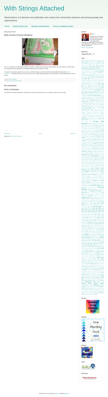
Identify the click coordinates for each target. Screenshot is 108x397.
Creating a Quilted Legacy (93, 115)
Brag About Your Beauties (87, 93)
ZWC (96, 294)
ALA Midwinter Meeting (93, 68)
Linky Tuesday (98, 176)
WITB (98, 286)
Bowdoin (102, 92)
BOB (100, 87)
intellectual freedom (88, 159)
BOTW (94, 92)
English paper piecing (99, 128)
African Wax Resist (94, 65)
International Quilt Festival (98, 159)
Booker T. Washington (88, 91)
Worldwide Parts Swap (99, 289)
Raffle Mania (88, 235)
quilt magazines (84, 229)
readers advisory (96, 237)
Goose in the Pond (89, 145)
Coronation (83, 113)
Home (6, 26)
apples (90, 72)
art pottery (88, 74)
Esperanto (99, 130)
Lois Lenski (92, 177)
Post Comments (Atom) (16, 136)
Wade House (101, 278)
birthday (98, 83)
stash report (100, 257)
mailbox (99, 180)
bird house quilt (85, 83)
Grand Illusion (101, 145)
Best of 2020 (86, 81)
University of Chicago (85, 272)
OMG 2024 (95, 211)
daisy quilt (96, 118)
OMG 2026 (83, 213)
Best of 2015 (92, 80)
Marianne (85, 185)
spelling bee (99, 255)
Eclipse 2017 (87, 126)
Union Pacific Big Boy (99, 271)
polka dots (101, 222)
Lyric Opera (97, 178)
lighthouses (83, 176)
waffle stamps (84, 280)
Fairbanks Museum (86, 133)
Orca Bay (94, 214)
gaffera (56, 393)
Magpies (95, 180)
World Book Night (84, 289)
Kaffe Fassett (92, 163)
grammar (95, 145)
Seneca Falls (98, 249)
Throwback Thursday (89, 268)
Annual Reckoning (99, 71)
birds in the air (92, 83)
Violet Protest (86, 278)
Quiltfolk (93, 232)
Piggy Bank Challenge (91, 220)
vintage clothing (97, 275)
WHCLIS (90, 285)
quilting (96, 232)
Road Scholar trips (20, 26)
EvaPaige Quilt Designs (88, 131)
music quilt (96, 195)
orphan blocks (100, 216)
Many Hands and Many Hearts (93, 183)
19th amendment (100, 60)
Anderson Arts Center (89, 71)
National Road (101, 197)
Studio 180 (88, 260)
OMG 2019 (90, 210)
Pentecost (83, 219)
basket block (101, 77)
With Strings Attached (34, 8)
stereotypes (89, 259)
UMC (93, 271)
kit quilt (94, 165)
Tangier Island (97, 262)
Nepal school (84, 200)
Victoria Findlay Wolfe (94, 274)
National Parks (93, 197)
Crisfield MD (101, 115)
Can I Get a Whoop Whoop (94, 95)
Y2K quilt (90, 291)
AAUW (99, 62)
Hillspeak (96, 152)
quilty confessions (93, 234)
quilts (99, 232)
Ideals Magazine (87, 156)
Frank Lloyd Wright (92, 139)
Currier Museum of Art (99, 116)
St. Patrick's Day (93, 257)
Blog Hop (88, 87)
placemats (90, 222)
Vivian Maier (92, 278)
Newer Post (7, 133)
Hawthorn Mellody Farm (99, 149)
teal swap (96, 263)
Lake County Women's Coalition (96, 170)
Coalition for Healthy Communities (92, 110)
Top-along (101, 268)
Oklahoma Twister (87, 208)
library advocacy (100, 174)
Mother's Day (87, 191)
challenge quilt (93, 100)
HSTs (96, 154)
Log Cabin (87, 177)
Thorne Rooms (99, 266)
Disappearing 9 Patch (96, 123)
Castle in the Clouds (94, 98)
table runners (84, 262)
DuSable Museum (88, 125)
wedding (98, 280)
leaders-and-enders (85, 172)
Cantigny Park (84, 97)
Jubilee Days (101, 162)
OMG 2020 (95, 210)
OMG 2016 (95, 208)
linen (93, 176)
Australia (85, 75)
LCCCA (98, 171)
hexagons (91, 152)
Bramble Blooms (97, 93)
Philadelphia (96, 219)
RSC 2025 (92, 245)
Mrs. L (89, 192)
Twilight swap (101, 269)
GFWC (95, 143)
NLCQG (83, 205)
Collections (102, 110)
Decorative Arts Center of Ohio (95, 119)
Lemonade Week (95, 172)
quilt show (101, 229)
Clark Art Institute (97, 109)
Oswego (83, 217)
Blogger (67, 393)
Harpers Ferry (84, 149)
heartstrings (84, 151)
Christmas (102, 104)
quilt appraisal (85, 228)
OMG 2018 (84, 210)
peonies (91, 219)
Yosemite (99, 291)
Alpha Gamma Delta (88, 69)
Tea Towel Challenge (89, 263)
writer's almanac (84, 291)
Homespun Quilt (85, 154)
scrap (95, 248)
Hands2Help (101, 148)
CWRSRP (83, 118)
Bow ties (98, 92)
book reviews (11, 80)
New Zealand (96, 201)
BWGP (102, 93)
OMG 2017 (101, 208)
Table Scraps (91, 262)
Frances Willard (84, 139)
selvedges (86, 249)
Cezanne (87, 100)
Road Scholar (97, 240)
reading (102, 237)
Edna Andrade (92, 126)
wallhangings (90, 280)
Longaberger (88, 178)
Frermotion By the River (91, 140)
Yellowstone (95, 291)
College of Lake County (86, 112)
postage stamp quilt (99, 223)
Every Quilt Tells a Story (98, 131)
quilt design (96, 228)
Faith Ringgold (92, 133)
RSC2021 (102, 245)
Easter (96, 125)
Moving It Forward (95, 191)
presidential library (89, 225)
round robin (87, 243)
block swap (98, 86)
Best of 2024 (96, 81)
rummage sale (84, 246)
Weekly (102, 281)
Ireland (85, 160)
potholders (83, 225)
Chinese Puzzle (95, 104)
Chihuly (90, 104)
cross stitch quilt (84, 116)
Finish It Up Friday (90, 136)
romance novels (97, 242)
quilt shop (91, 229)
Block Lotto (91, 86)
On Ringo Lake (96, 213)
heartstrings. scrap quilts (94, 151)
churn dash (88, 107)
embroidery (92, 128)
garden (102, 142)
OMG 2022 (84, 211)
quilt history (101, 228)
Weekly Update (86, 283)
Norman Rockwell (89, 204)
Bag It (89, 75)
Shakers (94, 251)
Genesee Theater (89, 143)
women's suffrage (89, 288)
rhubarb (91, 240)
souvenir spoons (84, 255)
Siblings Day (92, 252)
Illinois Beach (95, 156)
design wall (88, 121)
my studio (102, 195)
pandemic (91, 217)
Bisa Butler (87, 84)
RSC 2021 (98, 243)
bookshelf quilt (88, 92)
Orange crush (89, 214)
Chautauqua (97, 101)
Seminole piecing (92, 249)
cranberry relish (84, 115)
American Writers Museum (99, 69)
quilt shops (95, 229)
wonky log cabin (96, 288)
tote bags (83, 269)
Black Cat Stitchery (94, 84)
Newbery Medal (17, 80)
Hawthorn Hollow (90, 149)
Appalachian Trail (85, 72)
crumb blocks (91, 116)
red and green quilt (92, 239)
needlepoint (101, 198)
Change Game (100, 100)
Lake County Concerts (93, 166)
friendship (89, 142)
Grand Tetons (90, 146)
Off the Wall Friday (88, 206)
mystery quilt (85, 197)
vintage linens (88, 277)
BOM (103, 88)
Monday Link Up (93, 187)
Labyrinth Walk (84, 166)
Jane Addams (86, 162)
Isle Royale (98, 160)
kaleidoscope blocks (100, 163)
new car (88, 200)
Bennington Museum (95, 78)
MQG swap (84, 192)
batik (82, 78)
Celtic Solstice (101, 98)
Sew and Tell (89, 251)
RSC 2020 (93, 243)
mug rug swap (98, 192)
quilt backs (90, 228)
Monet (99, 189)
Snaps (94, 254)
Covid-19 (88, 113)
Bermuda (87, 80)
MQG (103, 191)
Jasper (97, 162)
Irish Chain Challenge (91, 160)
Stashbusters (83, 259)
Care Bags (101, 97)
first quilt (88, 137)
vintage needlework (95, 277)
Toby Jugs (96, 268)
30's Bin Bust (84, 62)
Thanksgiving (84, 266)
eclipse (83, 126)
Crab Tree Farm (95, 113)
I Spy (82, 156)
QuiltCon (83, 231)
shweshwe (86, 252)
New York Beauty (89, 201)
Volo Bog (97, 278)
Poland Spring (96, 222)
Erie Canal (94, 130)
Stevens (94, 259)
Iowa (82, 160)
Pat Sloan (95, 217)
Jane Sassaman (93, 162)
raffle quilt (94, 235)
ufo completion (84, 271)
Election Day (86, 128)
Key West (90, 165)
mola (88, 187)
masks (89, 185)
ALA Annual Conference (95, 66)
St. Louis (87, 257)
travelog (96, 269)
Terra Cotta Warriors (93, 265)
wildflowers (96, 285)
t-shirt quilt (101, 260)
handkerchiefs (95, 148)
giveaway (99, 143)
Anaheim (83, 71)
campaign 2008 (84, 95)
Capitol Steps (90, 97)
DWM (93, 125)
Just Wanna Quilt (85, 163)
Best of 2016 (98, 80)
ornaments (95, 216)
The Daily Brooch (91, 266)
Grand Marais (84, 146)
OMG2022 (89, 213)
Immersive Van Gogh (88, 157)
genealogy (83, 143)
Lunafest (92, 178)
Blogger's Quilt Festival (94, 87)
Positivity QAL (90, 223)
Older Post (73, 133)
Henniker (102, 151)
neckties (83, 198)
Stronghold (83, 260)
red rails (99, 239)
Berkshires (83, 80)
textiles (99, 265)
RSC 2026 (98, 245)
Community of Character (98, 112)
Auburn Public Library (99, 74)
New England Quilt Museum (96, 200)
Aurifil (82, 75)
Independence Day (97, 157)
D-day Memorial (90, 118)
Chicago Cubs (98, 103)
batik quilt (87, 78)
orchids (98, 214)
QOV (96, 226)
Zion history (95, 292)
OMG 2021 (101, 210)
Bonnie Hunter (84, 89)
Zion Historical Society (88, 292)
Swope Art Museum (94, 260)
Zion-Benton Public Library (89, 294)
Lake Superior (93, 171)
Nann (93, 34)
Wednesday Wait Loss (92, 282)
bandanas (100, 75)
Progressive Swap (85, 226)
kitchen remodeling (100, 165)
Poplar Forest (84, 223)
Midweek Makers (96, 185)
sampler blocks (84, 248)
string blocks (100, 259)
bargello (88, 77)
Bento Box (102, 78)
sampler (102, 246)
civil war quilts (98, 107)
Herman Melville (84, 152)
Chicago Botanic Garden (89, 103)
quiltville (86, 234)
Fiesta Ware (92, 134)
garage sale (97, 142)
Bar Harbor (83, 77)
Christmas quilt (85, 106)
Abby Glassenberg (97, 63)
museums (90, 195)
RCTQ (91, 237)
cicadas (93, 107)
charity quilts (84, 101)
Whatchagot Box (85, 285)
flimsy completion (93, 137)
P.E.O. (87, 217)
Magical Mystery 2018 (89, 180)
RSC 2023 (86, 245)
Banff (103, 75)
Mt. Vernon (93, 192)
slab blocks (98, 253)
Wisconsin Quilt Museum (91, 286)
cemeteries (83, 100)
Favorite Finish (87, 134)
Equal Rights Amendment (86, 130)
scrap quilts (100, 248)
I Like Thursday (101, 154)
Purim (91, 226)
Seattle (82, 249)
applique (94, 72)
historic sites (101, 152)
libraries (95, 174)
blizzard (85, 86)
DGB (89, 123)
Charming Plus (92, 101)
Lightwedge (89, 176)
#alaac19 (83, 60)
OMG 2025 (101, 211)
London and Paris (98, 177)
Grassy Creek (96, 146)
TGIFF (102, 265)
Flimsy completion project (63, 26)
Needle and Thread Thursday (92, 198)
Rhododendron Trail (85, 240)
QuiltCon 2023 (89, 231)
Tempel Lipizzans (84, 265)
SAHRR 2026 (97, 246)
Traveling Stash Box (90, 269)
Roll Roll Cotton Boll (89, 242)
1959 (95, 60)
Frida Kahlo (98, 140)
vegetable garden (85, 274)
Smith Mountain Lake (88, 254)
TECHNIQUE (101, 263)
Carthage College (85, 98)
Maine (93, 182)
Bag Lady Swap (94, 75)
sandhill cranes (91, 248)
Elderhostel (98, 126)
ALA (87, 66)
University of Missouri (95, 272)
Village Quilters (84, 275)
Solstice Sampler (100, 254)
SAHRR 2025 (91, 246)
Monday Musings (92, 189)
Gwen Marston (88, 148)
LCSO (102, 171)
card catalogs (96, 97)
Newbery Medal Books (40, 26)
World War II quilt (91, 289)
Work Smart (101, 288)
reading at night (84, 239)
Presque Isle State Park (99, 225)
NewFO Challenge (89, 203)
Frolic (93, 142)
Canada (102, 95)
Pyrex (93, 226)
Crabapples (102, 113)
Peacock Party (100, 217)
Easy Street (101, 125)
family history (98, 133)
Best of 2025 (101, 81)
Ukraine (89, 271)
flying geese (101, 137)
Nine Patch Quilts (99, 203)
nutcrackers (95, 204)
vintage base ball (90, 275)
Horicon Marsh (92, 154)
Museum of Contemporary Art (90, 194)
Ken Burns (86, 165)
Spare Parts (92, 255)
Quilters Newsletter (100, 231)
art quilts (92, 74)
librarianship (89, 174)
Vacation (102, 272)
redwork (102, 239)
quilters (94, 231)
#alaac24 (92, 60)
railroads (97, 235)
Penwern (87, 219)
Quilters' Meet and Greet (86, 232)
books (95, 91)
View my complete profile (87, 47)
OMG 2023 (90, 211)
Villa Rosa (101, 274)
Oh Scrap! (97, 207)
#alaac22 (87, 60)
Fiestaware (98, 134)
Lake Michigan (85, 171)
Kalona (82, 165)
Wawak (95, 280)
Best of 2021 (91, 81)
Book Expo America (91, 89)
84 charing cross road (92, 62)
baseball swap (93, 77)
